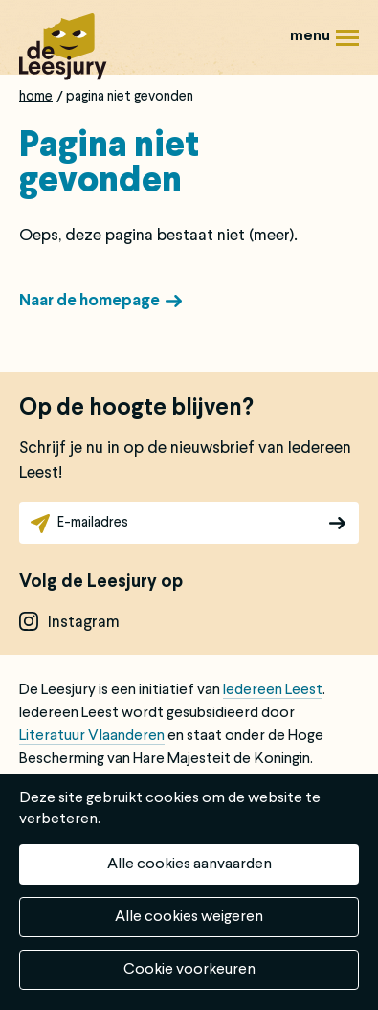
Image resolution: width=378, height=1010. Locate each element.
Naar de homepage (89, 301)
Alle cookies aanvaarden (189, 864)
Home (36, 96)
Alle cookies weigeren (189, 917)
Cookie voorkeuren (189, 969)
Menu (347, 44)
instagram (84, 623)
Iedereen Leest (272, 690)
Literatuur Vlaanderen (92, 736)
